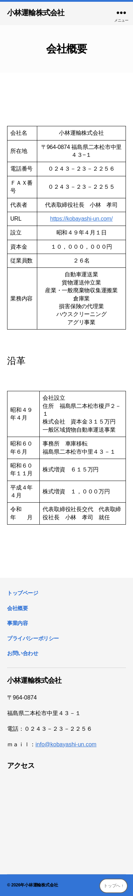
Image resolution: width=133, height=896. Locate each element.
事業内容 (17, 623)
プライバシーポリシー (33, 638)
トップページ (22, 593)
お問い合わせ (22, 653)
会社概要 (17, 608)
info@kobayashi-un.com (65, 744)
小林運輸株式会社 (35, 12)
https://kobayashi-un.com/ (81, 219)
